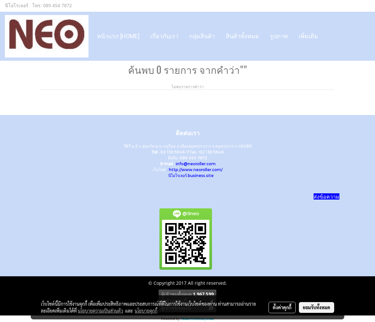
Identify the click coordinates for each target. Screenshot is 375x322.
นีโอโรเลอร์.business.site (191, 175)
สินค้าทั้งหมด (242, 36)
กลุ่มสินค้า (202, 36)
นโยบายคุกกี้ (146, 311)
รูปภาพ (279, 36)
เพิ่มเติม (308, 36)
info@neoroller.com (196, 163)
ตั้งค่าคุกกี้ (282, 307)
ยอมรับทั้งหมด (316, 307)
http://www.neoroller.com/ (195, 169)
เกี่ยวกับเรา (164, 36)
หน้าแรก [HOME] (118, 36)
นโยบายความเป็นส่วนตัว (100, 311)
